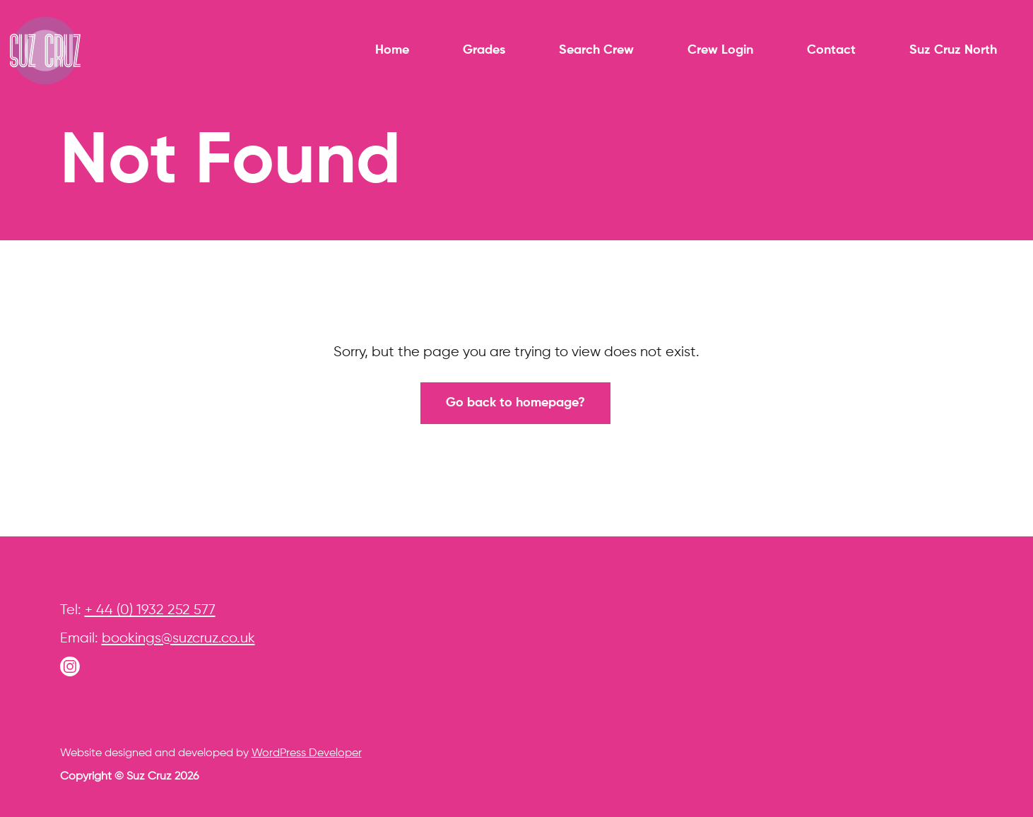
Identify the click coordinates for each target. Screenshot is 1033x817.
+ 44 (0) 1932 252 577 (150, 610)
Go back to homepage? (515, 402)
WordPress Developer (307, 753)
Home (392, 50)
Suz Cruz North (953, 50)
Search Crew (596, 50)
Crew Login (720, 50)
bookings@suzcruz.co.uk (178, 638)
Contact (831, 50)
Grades (484, 50)
